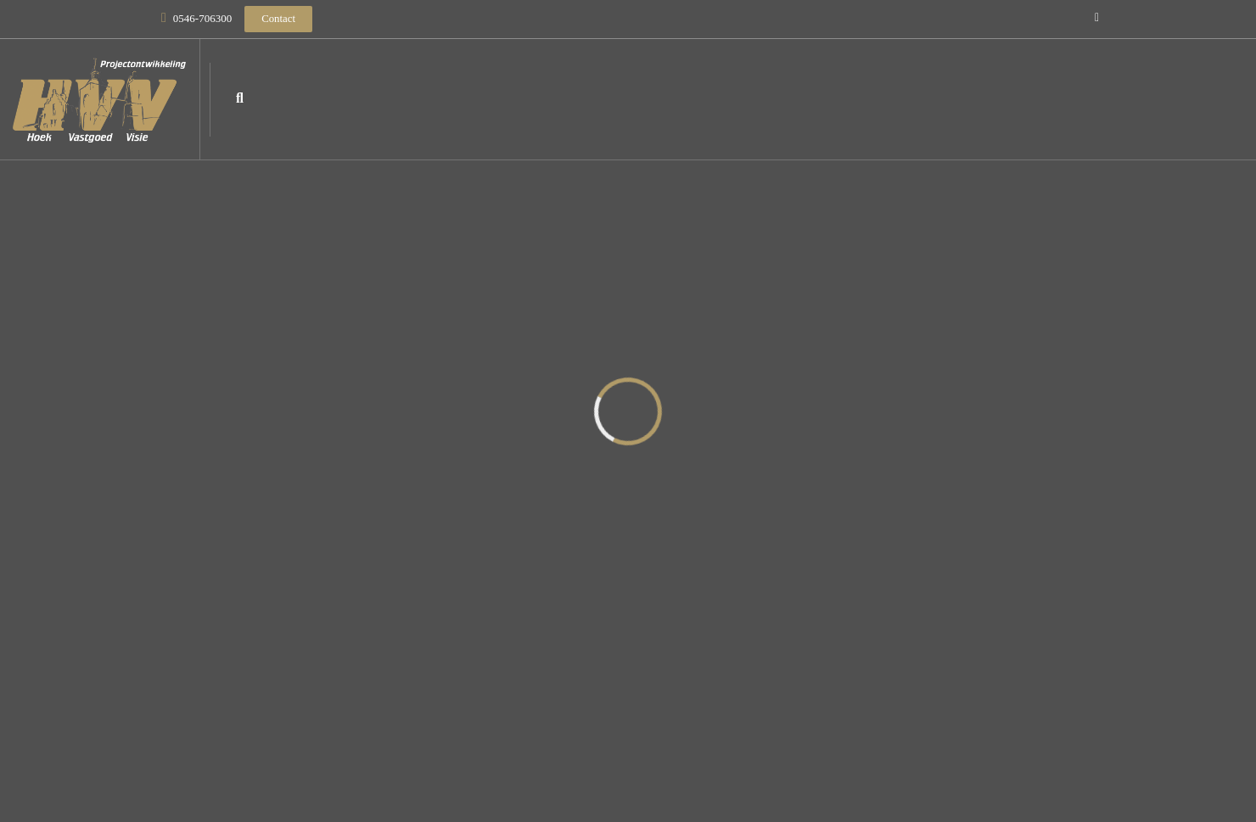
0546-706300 (202, 18)
